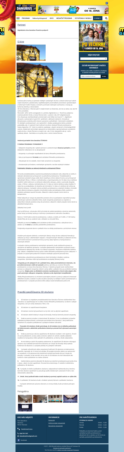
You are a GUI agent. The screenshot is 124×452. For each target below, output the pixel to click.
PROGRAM (26, 18)
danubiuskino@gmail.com (28, 436)
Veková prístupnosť (39, 18)
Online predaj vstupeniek (56, 423)
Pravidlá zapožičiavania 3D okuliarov (36, 291)
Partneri (22, 24)
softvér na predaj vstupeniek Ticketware (68, 450)
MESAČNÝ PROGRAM (64, 18)
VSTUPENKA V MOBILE (83, 18)
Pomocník (51, 420)
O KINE (97, 18)
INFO (52, 18)
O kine (21, 41)
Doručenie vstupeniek (55, 426)
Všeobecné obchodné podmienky (62, 448)
